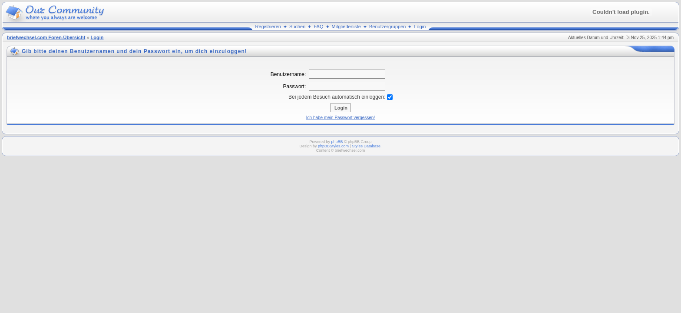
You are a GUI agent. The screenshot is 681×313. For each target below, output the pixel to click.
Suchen (297, 26)
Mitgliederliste (346, 26)
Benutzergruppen (387, 26)
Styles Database (366, 146)
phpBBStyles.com (333, 146)
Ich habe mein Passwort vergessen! (340, 117)
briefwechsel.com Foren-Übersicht (46, 37)
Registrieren (268, 26)
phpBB (337, 142)
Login (420, 26)
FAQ (318, 26)
